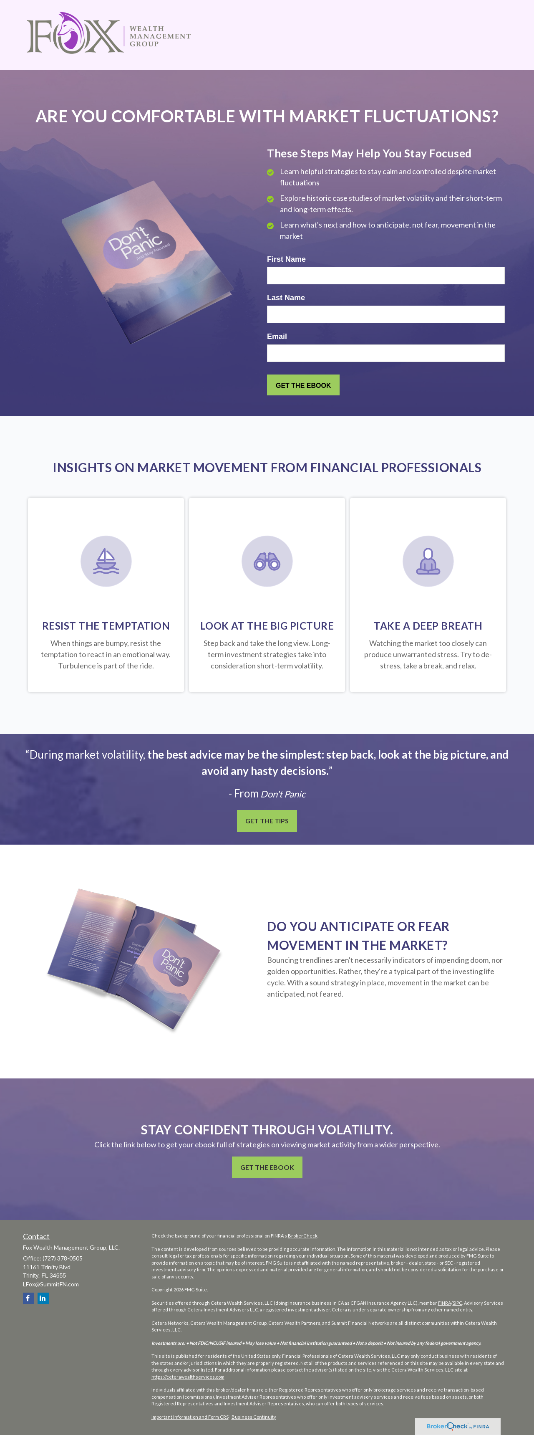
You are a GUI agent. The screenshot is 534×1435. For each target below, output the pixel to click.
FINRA (444, 1303)
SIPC (457, 1303)
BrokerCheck (302, 1235)
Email (277, 336)
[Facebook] (28, 1298)
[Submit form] (303, 385)
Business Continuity (254, 1417)
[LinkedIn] (43, 1298)
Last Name (286, 298)
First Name (286, 259)
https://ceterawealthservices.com (187, 1376)
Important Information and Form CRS (190, 1417)
